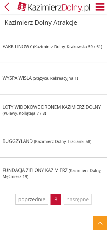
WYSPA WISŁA (17, 78)
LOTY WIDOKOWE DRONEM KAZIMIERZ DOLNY (52, 107)
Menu (100, 7)
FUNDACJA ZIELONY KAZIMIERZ (35, 170)
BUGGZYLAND (18, 141)
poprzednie (31, 199)
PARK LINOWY (17, 46)
